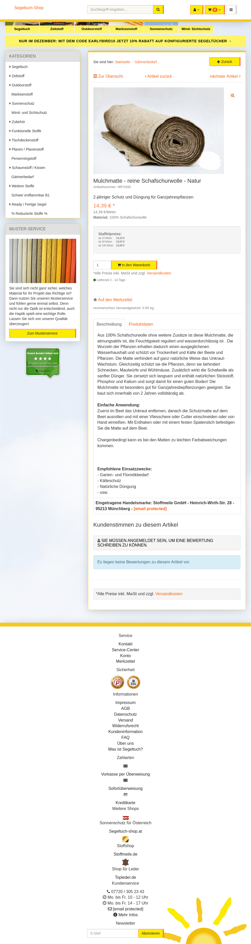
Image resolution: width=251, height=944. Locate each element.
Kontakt (125, 644)
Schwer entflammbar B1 (29, 195)
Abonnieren (151, 933)
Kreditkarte (125, 803)
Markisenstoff (126, 29)
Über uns (125, 743)
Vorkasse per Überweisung (125, 774)
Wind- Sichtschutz (195, 29)
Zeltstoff (56, 29)
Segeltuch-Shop (28, 8)
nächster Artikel (224, 76)
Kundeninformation (125, 731)
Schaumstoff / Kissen (27, 168)
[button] (231, 9)
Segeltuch (22, 29)
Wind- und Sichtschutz (28, 113)
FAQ (125, 737)
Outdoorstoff (92, 29)
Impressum (125, 702)
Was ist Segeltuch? (125, 749)
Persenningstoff (22, 158)
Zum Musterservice (42, 333)
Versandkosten (159, 273)
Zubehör (17, 122)
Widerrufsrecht (125, 726)
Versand (125, 720)
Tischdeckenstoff (23, 140)
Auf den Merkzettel (115, 300)
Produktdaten (141, 324)
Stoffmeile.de (125, 854)
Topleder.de (125, 877)
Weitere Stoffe (21, 186)
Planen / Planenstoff (26, 149)
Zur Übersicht (110, 76)
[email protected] (150, 509)
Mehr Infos (128, 915)
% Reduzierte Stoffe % (28, 213)
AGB (125, 708)
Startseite (122, 62)
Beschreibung (109, 324)
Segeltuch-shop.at (125, 831)
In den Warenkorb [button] (134, 265)
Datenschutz (125, 714)
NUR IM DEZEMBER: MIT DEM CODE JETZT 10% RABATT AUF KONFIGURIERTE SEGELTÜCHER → (125, 41)
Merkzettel (125, 661)
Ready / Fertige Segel (27, 204)
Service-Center (125, 650)
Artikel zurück (159, 76)
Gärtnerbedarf (21, 177)
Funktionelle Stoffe (25, 131)
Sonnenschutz (161, 29)
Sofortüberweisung (125, 788)
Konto (125, 656)
